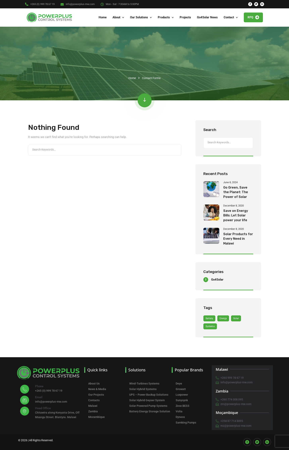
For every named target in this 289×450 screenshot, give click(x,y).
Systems (210, 326)
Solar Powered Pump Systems (148, 405)
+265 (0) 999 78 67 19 (42, 4)
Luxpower (182, 394)
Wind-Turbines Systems (144, 383)
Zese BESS (182, 405)
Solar (236, 318)
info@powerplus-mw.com (80, 4)
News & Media (97, 389)
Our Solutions (139, 17)
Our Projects (96, 394)
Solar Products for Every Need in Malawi (238, 238)
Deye (179, 383)
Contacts (94, 400)
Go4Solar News (207, 17)
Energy (223, 318)
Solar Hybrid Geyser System (147, 400)
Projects (185, 17)
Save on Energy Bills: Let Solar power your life (235, 215)
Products (164, 17)
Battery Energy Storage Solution (149, 411)
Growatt (181, 389)
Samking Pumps (186, 422)
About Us (94, 383)
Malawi (92, 405)
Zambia (93, 411)
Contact (229, 17)
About (116, 17)
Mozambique (96, 417)
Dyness (180, 417)
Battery (209, 318)
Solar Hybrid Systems (143, 389)
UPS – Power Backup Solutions (148, 394)
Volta (179, 411)
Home (103, 17)
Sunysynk (182, 400)
